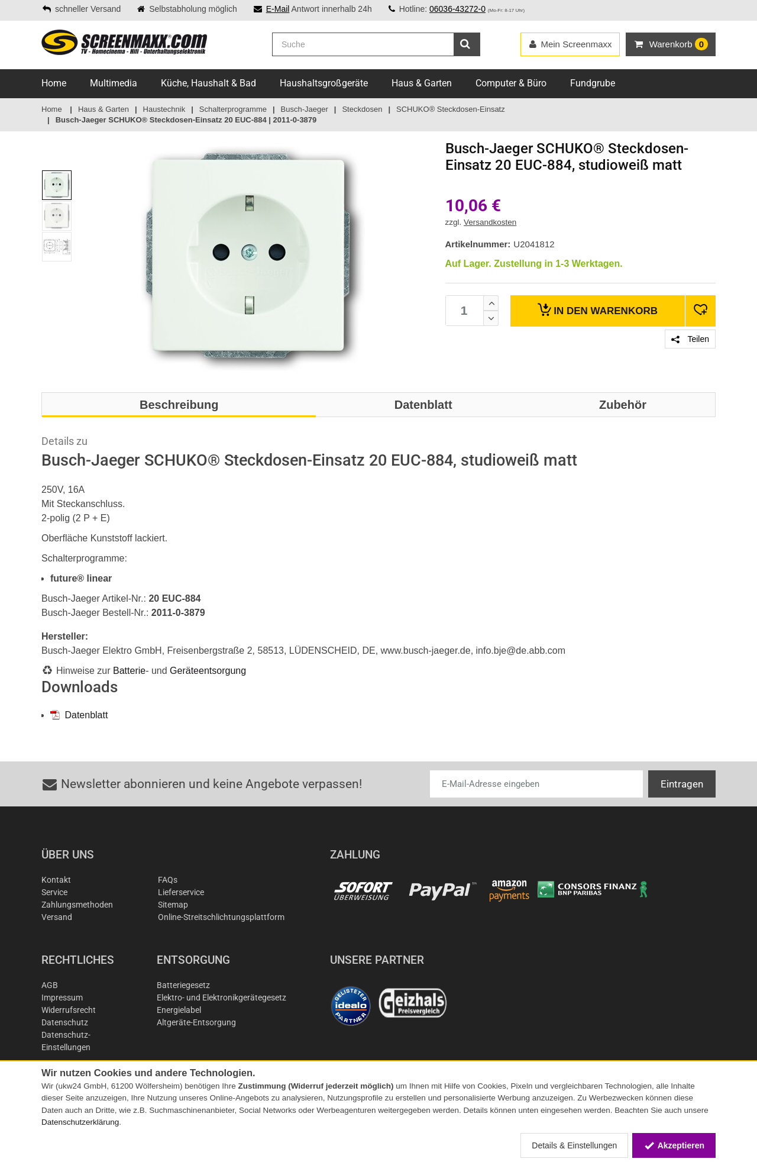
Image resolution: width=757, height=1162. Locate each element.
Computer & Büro (510, 83)
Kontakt (56, 880)
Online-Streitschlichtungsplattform (221, 917)
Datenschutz (64, 1022)
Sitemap (173, 904)
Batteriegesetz (183, 985)
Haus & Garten (422, 83)
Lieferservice (181, 892)
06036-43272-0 (457, 9)
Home (53, 83)
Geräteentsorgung (208, 671)
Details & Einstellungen (574, 1145)
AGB (49, 985)
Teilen (690, 339)
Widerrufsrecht (68, 1010)
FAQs (167, 880)
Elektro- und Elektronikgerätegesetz (221, 997)
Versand (56, 917)
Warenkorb (598, 310)
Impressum (62, 997)
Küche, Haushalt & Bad (208, 83)
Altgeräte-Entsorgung (196, 1022)
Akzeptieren (673, 1145)
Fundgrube (592, 83)
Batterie (129, 671)
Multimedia (113, 83)
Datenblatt (79, 715)
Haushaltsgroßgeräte (324, 83)
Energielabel (179, 1010)
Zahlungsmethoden (77, 904)
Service (54, 892)
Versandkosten (490, 222)
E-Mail (278, 9)
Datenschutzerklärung (80, 1122)
